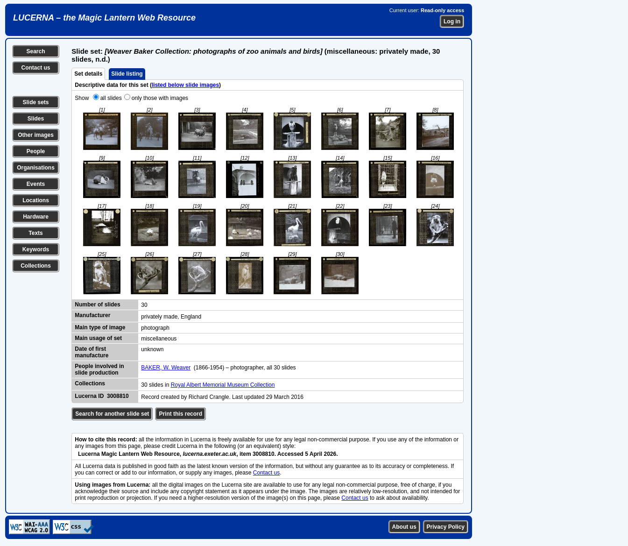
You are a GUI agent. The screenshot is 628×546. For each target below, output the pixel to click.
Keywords (35, 249)
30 (144, 305)
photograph (155, 328)
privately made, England (171, 316)
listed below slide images (185, 85)
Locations (35, 200)
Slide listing (126, 74)
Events (36, 184)
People (36, 151)
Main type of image (100, 327)
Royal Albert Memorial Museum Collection (223, 385)
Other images (36, 135)
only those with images (160, 98)
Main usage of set (98, 338)
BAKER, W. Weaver (166, 367)
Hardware (36, 216)
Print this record (180, 414)
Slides (36, 118)
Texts (35, 233)
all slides (111, 98)
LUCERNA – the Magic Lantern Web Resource (104, 17)
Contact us (35, 67)
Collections (36, 265)
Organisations (36, 167)
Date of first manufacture (91, 352)
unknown (152, 349)
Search (35, 51)
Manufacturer (92, 315)
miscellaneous (158, 338)
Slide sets (35, 102)
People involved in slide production (99, 369)
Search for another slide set (112, 414)
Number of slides (97, 304)
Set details (88, 74)
